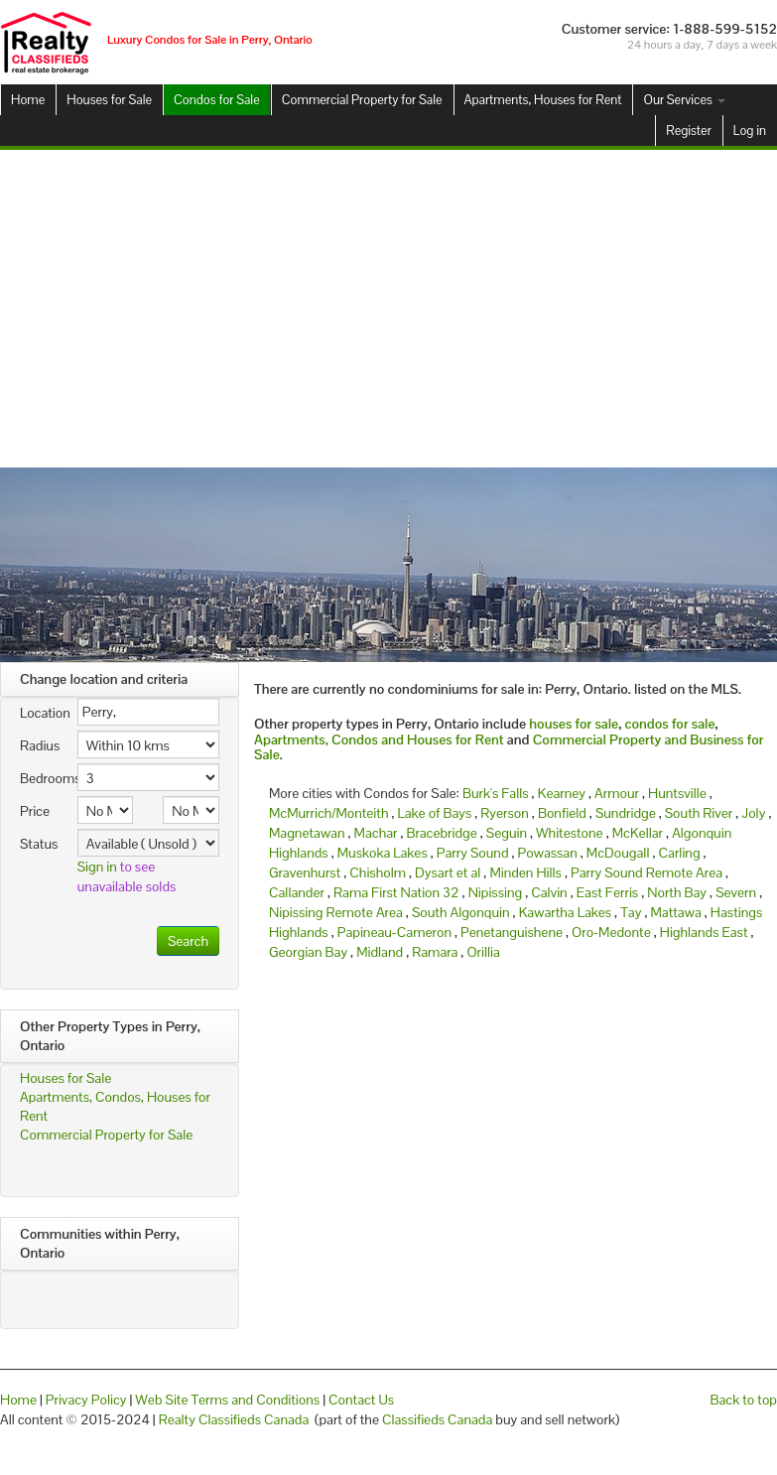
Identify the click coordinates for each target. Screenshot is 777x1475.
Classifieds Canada (437, 1419)
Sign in (97, 866)
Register (688, 130)
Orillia (482, 952)
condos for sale (669, 724)
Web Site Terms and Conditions (227, 1399)
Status (39, 844)
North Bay (677, 892)
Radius (40, 745)
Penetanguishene (511, 932)
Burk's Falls (495, 793)
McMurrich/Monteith (328, 813)
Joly (753, 813)
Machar (376, 833)
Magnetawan (307, 833)
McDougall (618, 853)
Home (28, 99)
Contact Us (361, 1399)
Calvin (549, 892)
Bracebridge (442, 833)
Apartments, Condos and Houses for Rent (379, 739)
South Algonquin (461, 912)
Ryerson (504, 813)
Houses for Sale (109, 99)
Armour (616, 793)
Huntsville (677, 793)
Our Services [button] (683, 99)
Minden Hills (525, 872)
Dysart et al (447, 872)
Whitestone (569, 833)
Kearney (561, 793)
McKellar (637, 833)
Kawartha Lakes (565, 912)
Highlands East (704, 932)
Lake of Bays (435, 813)
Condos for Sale (217, 99)
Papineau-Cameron (394, 932)
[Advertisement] (389, 309)
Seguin (506, 833)
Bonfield (562, 813)
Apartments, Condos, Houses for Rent (115, 1106)
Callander (296, 892)
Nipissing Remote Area (336, 912)
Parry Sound (473, 853)
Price (35, 811)
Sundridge (625, 813)
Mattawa (675, 912)
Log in (749, 130)
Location (41, 713)
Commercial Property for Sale (362, 99)
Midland (379, 952)
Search (188, 941)
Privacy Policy (86, 1399)
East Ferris (607, 892)
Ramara (434, 952)
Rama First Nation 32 (396, 892)
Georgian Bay (308, 952)
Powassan (548, 853)
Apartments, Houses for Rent (543, 99)
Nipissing (495, 892)
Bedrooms (41, 778)
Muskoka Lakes (382, 853)
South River (698, 813)
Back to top (744, 1399)
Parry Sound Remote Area (646, 872)
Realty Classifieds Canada (234, 1419)
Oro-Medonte (611, 932)
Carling (680, 853)
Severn (735, 892)
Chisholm (377, 872)
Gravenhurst (304, 872)
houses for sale (573, 724)
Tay (630, 912)
